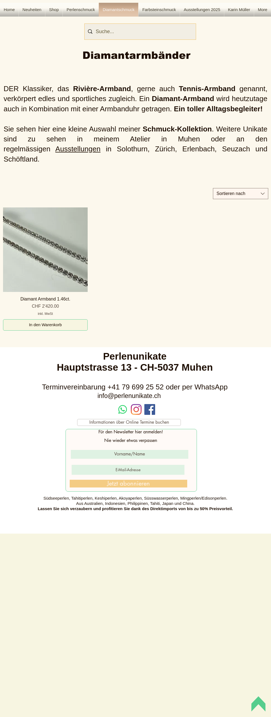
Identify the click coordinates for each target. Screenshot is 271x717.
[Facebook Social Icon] (149, 409)
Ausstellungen (77, 149)
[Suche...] (140, 31)
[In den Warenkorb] (45, 325)
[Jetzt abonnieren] (128, 483)
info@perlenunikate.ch (129, 395)
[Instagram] (136, 409)
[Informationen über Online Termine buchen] (129, 422)
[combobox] (240, 193)
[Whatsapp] (122, 409)
